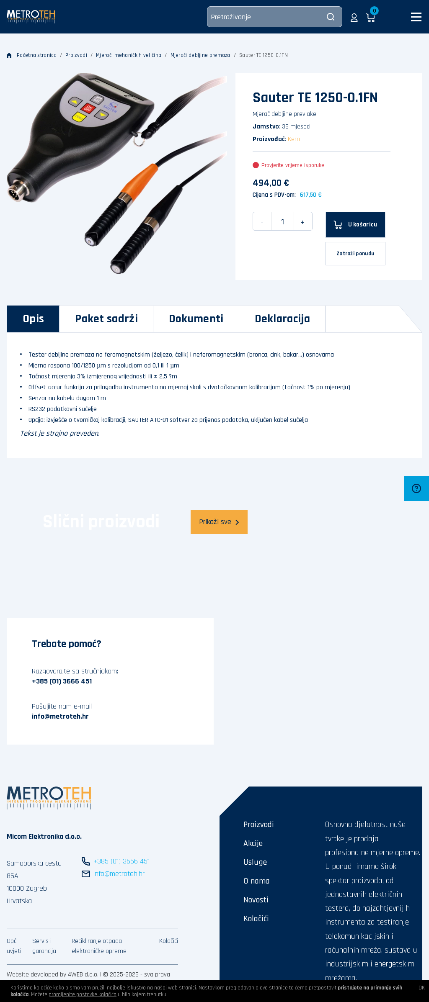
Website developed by (36, 974)
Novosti (256, 899)
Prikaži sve (219, 522)
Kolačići (168, 941)
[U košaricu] (355, 225)
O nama (256, 881)
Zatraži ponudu (355, 253)
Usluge (255, 862)
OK (422, 987)
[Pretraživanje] (274, 16)
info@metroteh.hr (60, 716)
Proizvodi (76, 55)
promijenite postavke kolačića (82, 994)
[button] (354, 16)
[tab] (33, 319)
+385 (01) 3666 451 (62, 681)
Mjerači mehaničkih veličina (128, 55)
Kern (294, 139)
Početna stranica (32, 55)
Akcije (253, 843)
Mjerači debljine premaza (200, 55)
